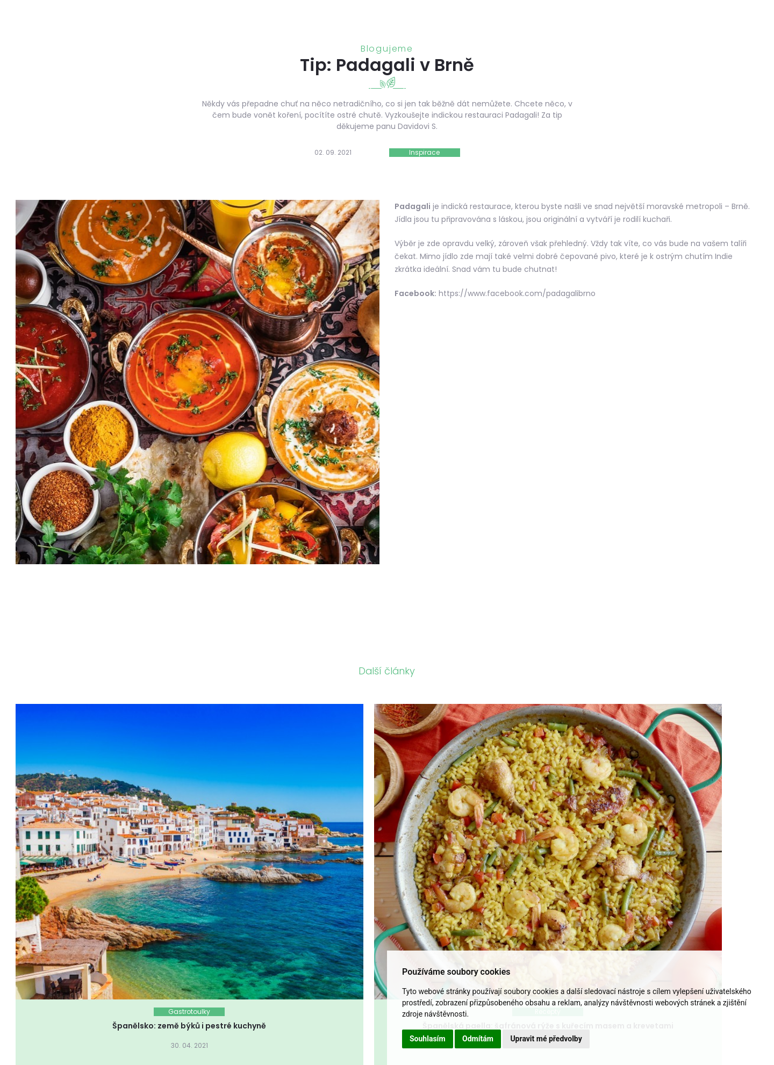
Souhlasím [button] (428, 1038)
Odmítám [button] (477, 1038)
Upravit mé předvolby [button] (546, 1038)
